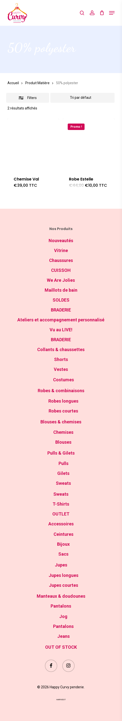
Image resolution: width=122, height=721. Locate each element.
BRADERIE (61, 309)
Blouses (63, 442)
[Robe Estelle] (89, 144)
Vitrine (61, 250)
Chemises (63, 432)
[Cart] (102, 13)
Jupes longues (63, 575)
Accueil (13, 83)
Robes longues (63, 401)
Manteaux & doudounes (61, 596)
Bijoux (63, 544)
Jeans (63, 636)
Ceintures (63, 534)
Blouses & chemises (60, 421)
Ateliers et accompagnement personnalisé (60, 319)
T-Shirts (61, 504)
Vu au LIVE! (61, 329)
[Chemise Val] (33, 144)
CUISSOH (61, 270)
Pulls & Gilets (61, 453)
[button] (112, 12)
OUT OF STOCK (61, 647)
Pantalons (61, 606)
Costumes (63, 379)
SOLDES (61, 300)
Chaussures (61, 260)
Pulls (63, 463)
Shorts (61, 359)
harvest (61, 699)
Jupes (61, 564)
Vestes (61, 369)
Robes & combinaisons (61, 390)
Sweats (63, 483)
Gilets (63, 473)
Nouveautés (61, 240)
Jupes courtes (63, 585)
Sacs (63, 554)
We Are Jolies (61, 280)
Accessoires (61, 523)
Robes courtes (63, 410)
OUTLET (60, 513)
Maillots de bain (61, 290)
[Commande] (82, 98)
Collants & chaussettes (61, 349)
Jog (63, 616)
